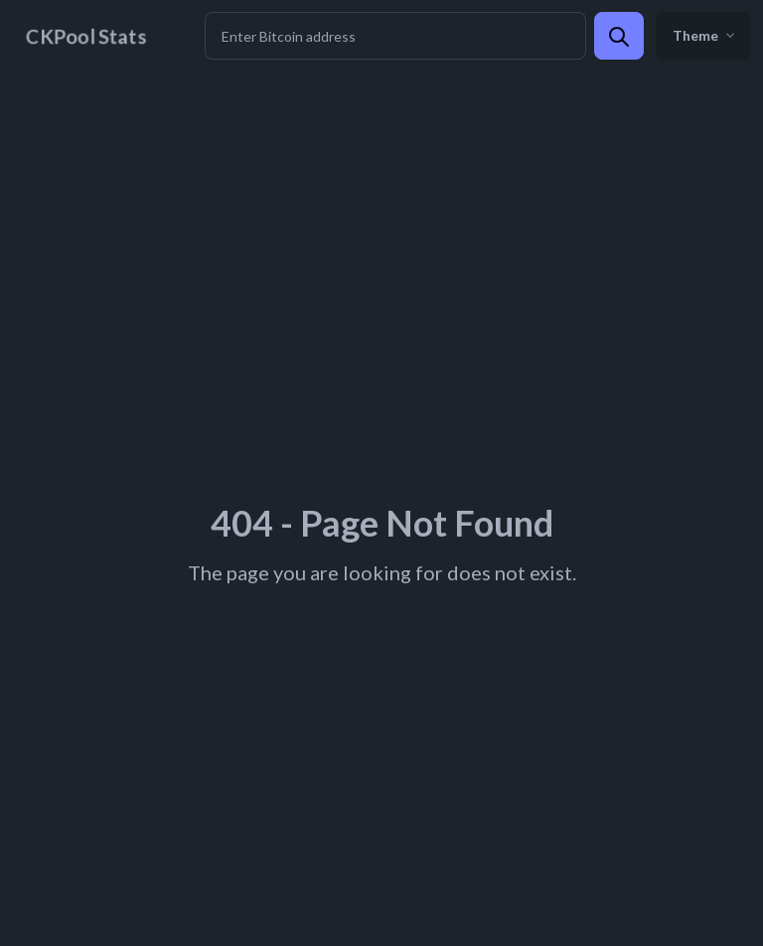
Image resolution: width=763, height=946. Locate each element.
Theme (703, 35)
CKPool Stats (86, 36)
